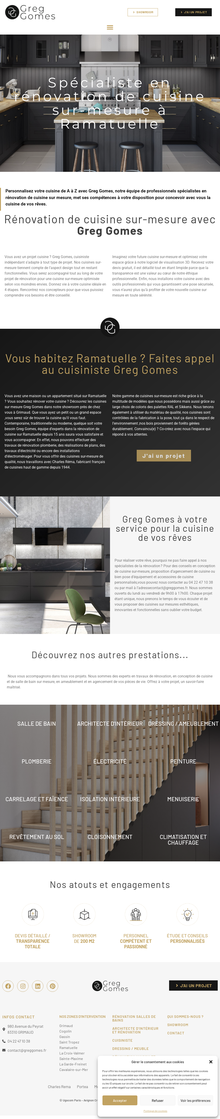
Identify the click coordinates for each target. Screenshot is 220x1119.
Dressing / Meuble (130, 1048)
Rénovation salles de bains (134, 1018)
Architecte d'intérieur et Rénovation (135, 1030)
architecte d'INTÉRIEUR (110, 723)
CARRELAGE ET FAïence (36, 798)
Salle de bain (36, 723)
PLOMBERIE (37, 761)
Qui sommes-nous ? (185, 1016)
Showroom (177, 1024)
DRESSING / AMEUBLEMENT (183, 723)
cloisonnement (110, 836)
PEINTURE (183, 761)
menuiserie (183, 798)
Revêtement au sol (36, 836)
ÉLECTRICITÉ (110, 761)
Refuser (158, 1100)
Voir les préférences (195, 1100)
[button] (211, 1062)
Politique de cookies (155, 1110)
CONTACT (175, 1033)
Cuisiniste (122, 1040)
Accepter (120, 1100)
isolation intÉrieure (110, 798)
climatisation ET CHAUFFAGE (183, 839)
